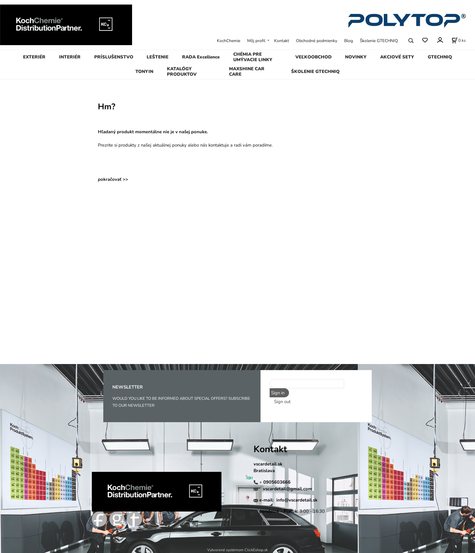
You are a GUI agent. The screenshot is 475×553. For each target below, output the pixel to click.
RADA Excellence (201, 57)
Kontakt (281, 41)
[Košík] (459, 40)
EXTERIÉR (34, 57)
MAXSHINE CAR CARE (246, 71)
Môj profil (256, 41)
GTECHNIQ (440, 57)
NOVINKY (356, 57)
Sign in (277, 393)
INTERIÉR (70, 57)
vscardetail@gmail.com (287, 489)
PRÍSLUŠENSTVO (113, 57)
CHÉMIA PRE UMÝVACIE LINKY (252, 57)
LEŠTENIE (157, 57)
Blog (348, 41)
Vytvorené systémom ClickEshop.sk (237, 549)
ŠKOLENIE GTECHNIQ (315, 71)
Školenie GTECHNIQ (379, 41)
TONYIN (144, 71)
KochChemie (228, 41)
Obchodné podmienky (316, 41)
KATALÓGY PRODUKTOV (182, 71)
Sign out (282, 402)
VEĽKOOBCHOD (313, 57)
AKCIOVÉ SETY (397, 57)
